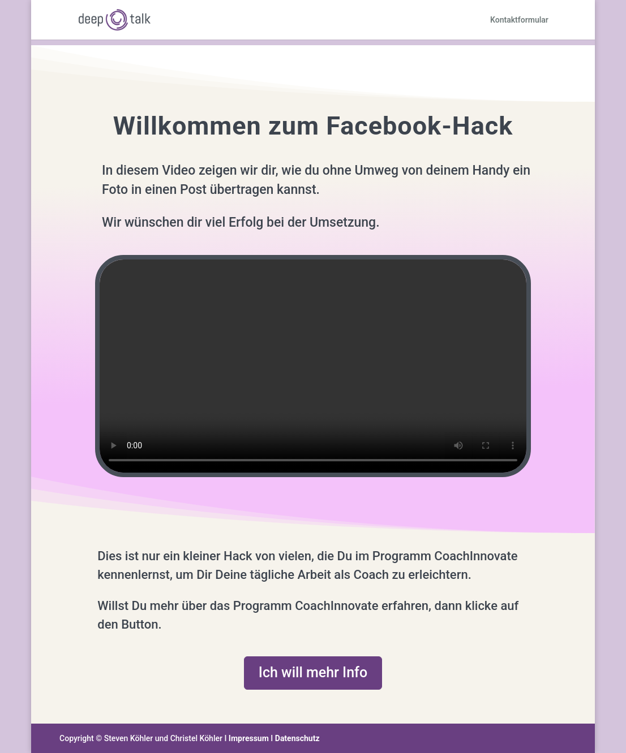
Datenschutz (297, 738)
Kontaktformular (519, 20)
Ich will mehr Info (313, 672)
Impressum (249, 738)
